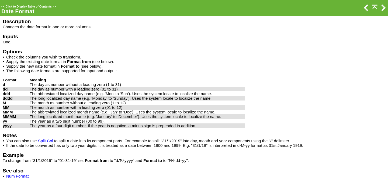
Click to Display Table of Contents (28, 6)
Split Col (45, 140)
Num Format (17, 176)
